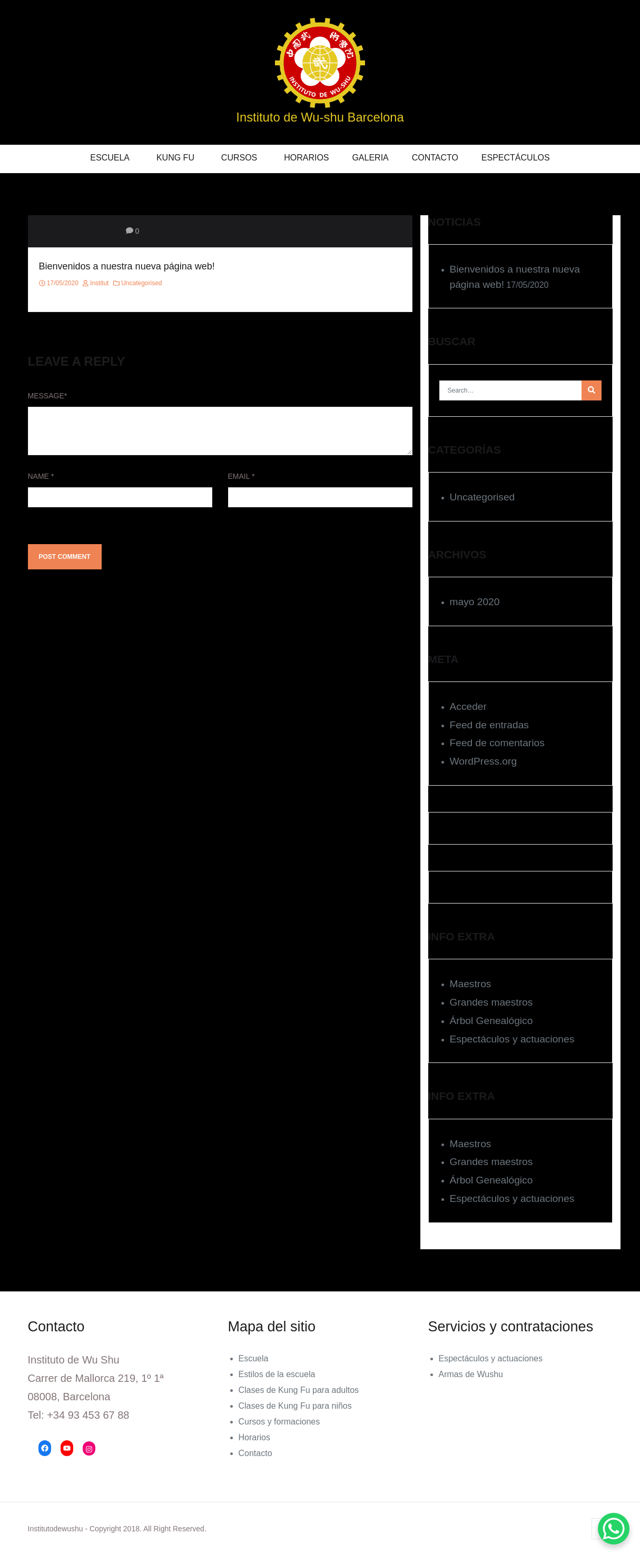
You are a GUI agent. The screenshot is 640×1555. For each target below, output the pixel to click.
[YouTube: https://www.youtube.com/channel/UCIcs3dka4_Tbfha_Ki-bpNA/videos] (67, 1448)
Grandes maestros (491, 1002)
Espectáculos (515, 157)
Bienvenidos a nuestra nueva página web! (127, 266)
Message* (47, 396)
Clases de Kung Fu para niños (295, 1405)
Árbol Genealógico (491, 1020)
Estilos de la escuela (277, 1374)
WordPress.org (483, 761)
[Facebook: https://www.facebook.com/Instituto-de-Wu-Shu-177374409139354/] (44, 1448)
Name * (41, 476)
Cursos (239, 157)
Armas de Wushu (471, 1374)
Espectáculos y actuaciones (512, 1039)
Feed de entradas (489, 724)
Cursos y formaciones (279, 1421)
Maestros (470, 983)
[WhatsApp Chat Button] (613, 1528)
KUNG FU (175, 157)
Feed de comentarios (497, 742)
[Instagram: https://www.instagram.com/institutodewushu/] (89, 1449)
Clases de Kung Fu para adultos (299, 1390)
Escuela (110, 157)
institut (96, 283)
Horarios (306, 157)
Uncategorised (141, 283)
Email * (241, 476)
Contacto (435, 157)
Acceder (468, 706)
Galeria (370, 157)
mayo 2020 (475, 601)
